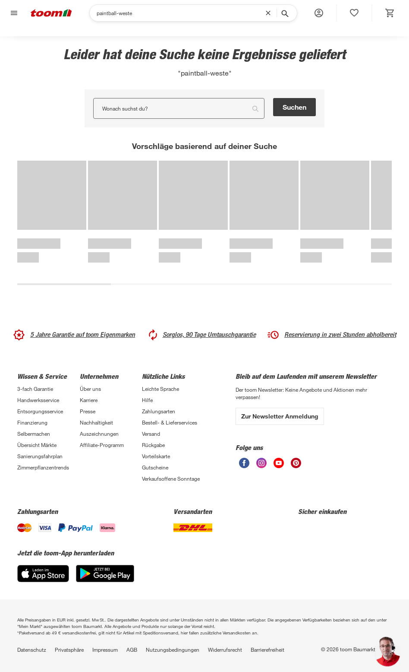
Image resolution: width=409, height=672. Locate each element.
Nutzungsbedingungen (172, 649)
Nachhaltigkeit (96, 422)
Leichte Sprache (160, 388)
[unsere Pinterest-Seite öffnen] (296, 463)
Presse (87, 411)
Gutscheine (155, 467)
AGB (131, 649)
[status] (354, 13)
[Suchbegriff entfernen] (270, 13)
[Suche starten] (284, 13)
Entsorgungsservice (40, 411)
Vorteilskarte (156, 456)
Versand (151, 433)
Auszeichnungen (99, 433)
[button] (319, 13)
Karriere (89, 399)
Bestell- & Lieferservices (169, 422)
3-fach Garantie (35, 388)
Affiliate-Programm (102, 444)
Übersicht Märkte (37, 444)
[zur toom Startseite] (51, 13)
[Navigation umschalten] (13, 13)
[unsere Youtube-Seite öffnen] (279, 463)
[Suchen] (181, 13)
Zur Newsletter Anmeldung (279, 416)
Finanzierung (32, 422)
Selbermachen (33, 433)
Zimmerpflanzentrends (43, 467)
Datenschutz (31, 649)
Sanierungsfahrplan (40, 456)
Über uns (90, 388)
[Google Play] (105, 573)
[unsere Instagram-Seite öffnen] (261, 463)
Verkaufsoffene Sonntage (171, 478)
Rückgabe (153, 444)
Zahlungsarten (158, 411)
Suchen (294, 107)
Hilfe (147, 399)
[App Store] (43, 573)
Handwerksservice (38, 399)
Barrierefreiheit (267, 649)
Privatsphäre (69, 649)
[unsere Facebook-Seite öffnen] (244, 463)
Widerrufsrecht (225, 649)
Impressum (105, 649)
